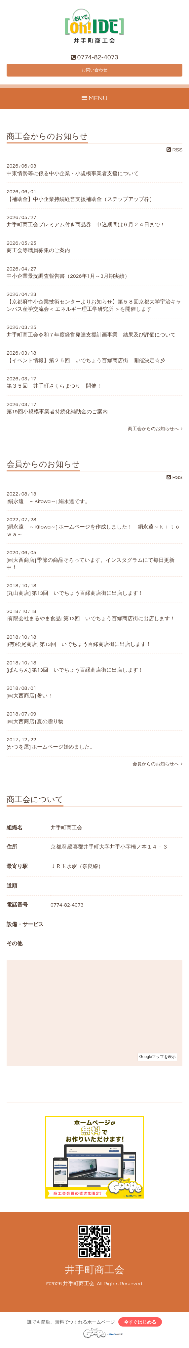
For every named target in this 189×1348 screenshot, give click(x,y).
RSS (174, 152)
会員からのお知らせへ (157, 766)
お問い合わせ (94, 72)
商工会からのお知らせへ (155, 431)
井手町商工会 (94, 1273)
